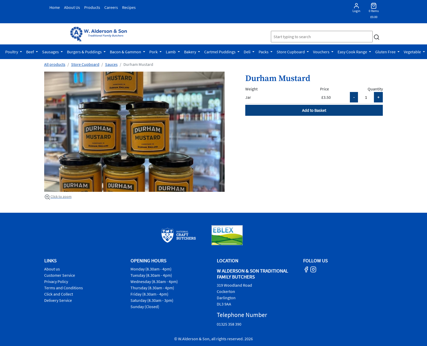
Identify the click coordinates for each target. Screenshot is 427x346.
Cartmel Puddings (220, 51)
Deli (247, 51)
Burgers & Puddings (85, 51)
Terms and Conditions (63, 287)
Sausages (51, 51)
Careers (111, 7)
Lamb (171, 51)
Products (92, 7)
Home (54, 7)
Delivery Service (58, 300)
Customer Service (59, 275)
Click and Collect (58, 294)
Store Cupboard (291, 51)
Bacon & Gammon (126, 51)
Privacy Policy (56, 281)
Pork (153, 51)
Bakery (190, 51)
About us (52, 269)
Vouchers (321, 51)
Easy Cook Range (353, 51)
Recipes (129, 7)
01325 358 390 (229, 324)
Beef (30, 51)
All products (54, 64)
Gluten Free (385, 51)
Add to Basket (314, 110)
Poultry (12, 51)
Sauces (111, 64)
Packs (264, 51)
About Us (72, 7)
